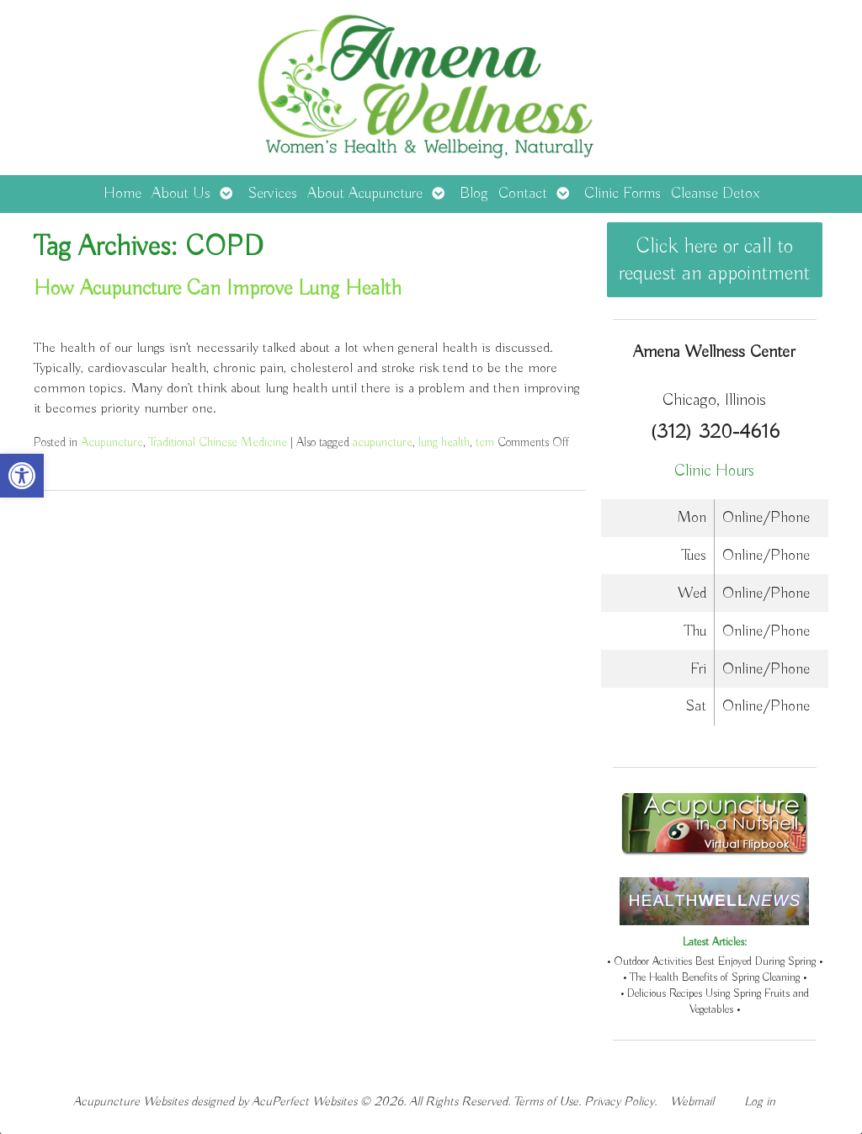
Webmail (692, 1102)
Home (122, 194)
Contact (522, 194)
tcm (485, 442)
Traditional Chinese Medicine (218, 442)
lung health (444, 442)
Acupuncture (112, 442)
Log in (759, 1102)
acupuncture (382, 442)
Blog (474, 194)
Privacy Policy (619, 1102)
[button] (22, 476)
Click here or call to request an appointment (714, 260)
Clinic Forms (622, 194)
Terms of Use (545, 1102)
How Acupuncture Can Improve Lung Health (218, 288)
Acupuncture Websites (130, 1102)
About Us (181, 194)
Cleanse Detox (715, 194)
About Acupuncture (365, 194)
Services (272, 194)
